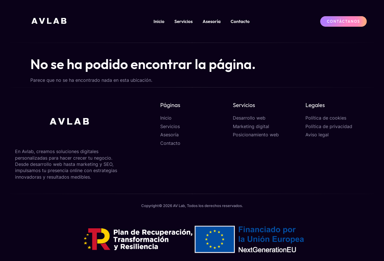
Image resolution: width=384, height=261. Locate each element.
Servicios (183, 21)
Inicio (158, 21)
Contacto (240, 21)
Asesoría (211, 21)
